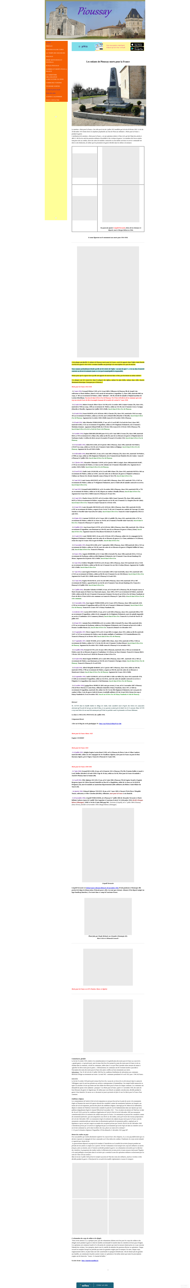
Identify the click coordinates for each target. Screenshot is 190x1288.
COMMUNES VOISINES (54, 83)
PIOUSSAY (49, 56)
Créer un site (102, 1285)
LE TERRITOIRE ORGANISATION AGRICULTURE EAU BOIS (55, 77)
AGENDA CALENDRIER (54, 96)
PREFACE (49, 46)
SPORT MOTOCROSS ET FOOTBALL (54, 61)
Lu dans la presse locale (53, 90)
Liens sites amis (51, 93)
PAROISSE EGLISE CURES (55, 49)
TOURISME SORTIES (53, 86)
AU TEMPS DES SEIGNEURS (55, 53)
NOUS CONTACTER (52, 100)
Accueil (48, 42)
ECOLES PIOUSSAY (52, 66)
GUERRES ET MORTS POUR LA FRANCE (56, 70)
